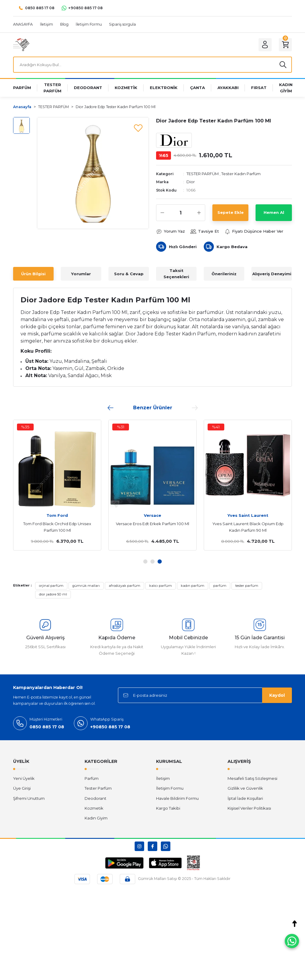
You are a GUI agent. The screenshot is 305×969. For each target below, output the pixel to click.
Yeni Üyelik (24, 778)
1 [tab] (145, 561)
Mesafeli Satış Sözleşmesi (252, 778)
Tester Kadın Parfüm (241, 173)
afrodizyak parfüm (124, 586)
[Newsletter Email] (205, 695)
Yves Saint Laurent (248, 515)
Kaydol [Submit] (277, 695)
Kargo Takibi (168, 808)
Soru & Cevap (129, 273)
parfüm (219, 586)
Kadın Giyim (96, 818)
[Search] (152, 65)
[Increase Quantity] (199, 213)
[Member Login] (265, 44)
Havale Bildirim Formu (177, 798)
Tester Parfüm (98, 788)
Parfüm (92, 778)
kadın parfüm (192, 586)
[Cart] (285, 44)
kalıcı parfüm (160, 586)
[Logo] (21, 44)
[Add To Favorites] (138, 127)
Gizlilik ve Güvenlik (245, 788)
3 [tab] (160, 561)
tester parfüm (246, 586)
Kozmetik (94, 808)
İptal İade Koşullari (245, 798)
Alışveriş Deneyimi (271, 273)
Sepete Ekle (230, 212)
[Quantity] (180, 213)
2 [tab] (152, 561)
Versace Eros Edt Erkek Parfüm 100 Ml (152, 523)
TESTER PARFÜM (202, 173)
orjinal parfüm (51, 586)
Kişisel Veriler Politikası (249, 808)
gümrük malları (86, 586)
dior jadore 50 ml (53, 594)
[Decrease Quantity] (162, 213)
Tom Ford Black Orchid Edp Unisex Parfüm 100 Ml (57, 527)
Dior (190, 181)
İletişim (163, 778)
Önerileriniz (223, 273)
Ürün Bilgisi (33, 273)
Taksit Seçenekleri (176, 273)
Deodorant (95, 798)
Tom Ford (57, 515)
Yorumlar (81, 273)
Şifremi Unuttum (29, 798)
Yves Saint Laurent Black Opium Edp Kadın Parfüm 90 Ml (248, 527)
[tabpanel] (152, 485)
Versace (152, 515)
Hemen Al (274, 212)
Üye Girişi (22, 788)
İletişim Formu (169, 788)
